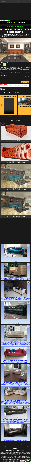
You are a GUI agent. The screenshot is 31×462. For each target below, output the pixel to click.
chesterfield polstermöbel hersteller (21, 445)
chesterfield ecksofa (24, 446)
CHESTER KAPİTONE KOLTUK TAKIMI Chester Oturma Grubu (15, 382)
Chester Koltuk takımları (7, 444)
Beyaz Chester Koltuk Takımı (15, 341)
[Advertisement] (15, 11)
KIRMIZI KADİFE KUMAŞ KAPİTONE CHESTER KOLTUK (15, 360)
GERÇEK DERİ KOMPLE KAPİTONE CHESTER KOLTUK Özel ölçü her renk (15, 320)
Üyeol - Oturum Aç (28, 20)
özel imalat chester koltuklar (16, 444)
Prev (1, 105)
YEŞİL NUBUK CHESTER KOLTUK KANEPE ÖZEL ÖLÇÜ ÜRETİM (15, 419)
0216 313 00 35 (11, 22)
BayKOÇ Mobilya (15, 1)
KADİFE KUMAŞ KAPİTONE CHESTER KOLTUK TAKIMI (16, 297)
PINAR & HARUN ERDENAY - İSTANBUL (8, 96)
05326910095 (20, 22)
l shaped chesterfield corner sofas (15, 446)
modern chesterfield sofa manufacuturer (8, 445)
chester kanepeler (25, 444)
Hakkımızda (14, 455)
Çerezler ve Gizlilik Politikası (25, 455)
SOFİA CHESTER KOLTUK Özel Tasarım (15, 277)
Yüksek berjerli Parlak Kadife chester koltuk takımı (15, 258)
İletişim (18, 455)
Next (29, 105)
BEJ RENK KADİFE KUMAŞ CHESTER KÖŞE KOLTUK (15, 400)
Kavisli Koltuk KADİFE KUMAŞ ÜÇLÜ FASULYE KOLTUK (15, 437)
